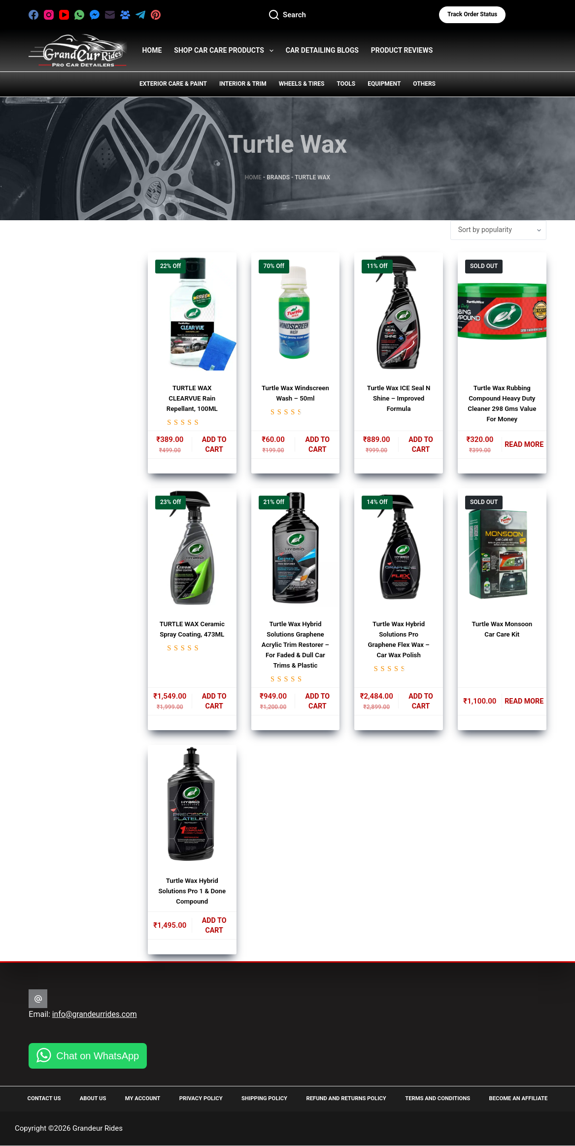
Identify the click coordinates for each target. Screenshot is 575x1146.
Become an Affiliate (515, 1098)
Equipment (384, 83)
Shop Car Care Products (225, 51)
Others (424, 83)
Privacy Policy (197, 1098)
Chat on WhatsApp (97, 1055)
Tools (346, 83)
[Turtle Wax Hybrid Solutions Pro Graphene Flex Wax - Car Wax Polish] (398, 549)
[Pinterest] (156, 15)
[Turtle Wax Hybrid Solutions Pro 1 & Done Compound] (192, 808)
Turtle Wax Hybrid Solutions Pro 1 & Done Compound (192, 895)
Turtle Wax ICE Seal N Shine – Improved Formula (398, 398)
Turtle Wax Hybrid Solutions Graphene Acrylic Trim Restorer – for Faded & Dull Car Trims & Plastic (295, 646)
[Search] (287, 15)
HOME (152, 50)
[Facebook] (33, 15)
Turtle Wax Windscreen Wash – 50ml (295, 398)
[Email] (110, 15)
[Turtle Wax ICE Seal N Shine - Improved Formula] (398, 311)
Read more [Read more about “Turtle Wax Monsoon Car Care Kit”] (524, 704)
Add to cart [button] (214, 445)
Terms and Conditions (434, 1098)
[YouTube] (64, 15)
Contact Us (46, 1098)
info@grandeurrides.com (95, 1013)
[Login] (530, 14)
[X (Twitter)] (171, 15)
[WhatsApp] (79, 15)
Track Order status (472, 14)
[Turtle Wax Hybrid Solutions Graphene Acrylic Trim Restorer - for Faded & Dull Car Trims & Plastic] (295, 549)
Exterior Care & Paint (173, 83)
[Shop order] (498, 230)
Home (253, 177)
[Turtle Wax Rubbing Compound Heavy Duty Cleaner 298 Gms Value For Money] (502, 311)
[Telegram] (140, 15)
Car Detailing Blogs (322, 50)
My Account (141, 1098)
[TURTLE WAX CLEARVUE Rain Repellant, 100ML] (192, 311)
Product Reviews (402, 50)
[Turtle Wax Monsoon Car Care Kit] (502, 549)
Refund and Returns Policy (342, 1098)
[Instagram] (49, 15)
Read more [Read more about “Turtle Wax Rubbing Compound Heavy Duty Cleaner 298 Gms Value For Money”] (524, 445)
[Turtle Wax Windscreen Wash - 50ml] (295, 311)
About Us (93, 1098)
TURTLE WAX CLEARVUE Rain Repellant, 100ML (192, 398)
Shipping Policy (260, 1098)
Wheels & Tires (302, 83)
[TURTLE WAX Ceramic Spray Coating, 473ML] (192, 549)
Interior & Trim (243, 83)
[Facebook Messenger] (95, 15)
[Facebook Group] (125, 15)
